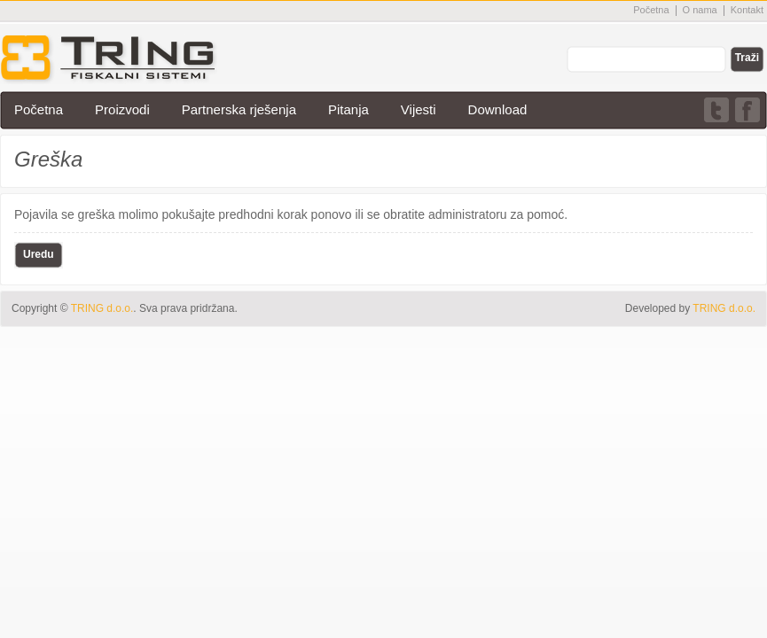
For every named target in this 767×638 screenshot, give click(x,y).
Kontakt (747, 9)
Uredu (38, 254)
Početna (651, 9)
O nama (700, 9)
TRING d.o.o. (724, 308)
